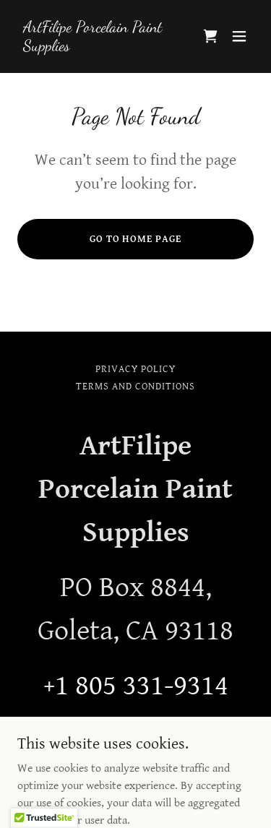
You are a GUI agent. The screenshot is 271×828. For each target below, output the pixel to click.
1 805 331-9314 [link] (141, 685)
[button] (239, 36)
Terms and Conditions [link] (135, 386)
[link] (100, 47)
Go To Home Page (136, 239)
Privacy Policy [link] (135, 369)
